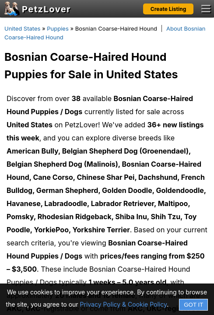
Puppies (58, 28)
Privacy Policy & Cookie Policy (123, 304)
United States (22, 28)
